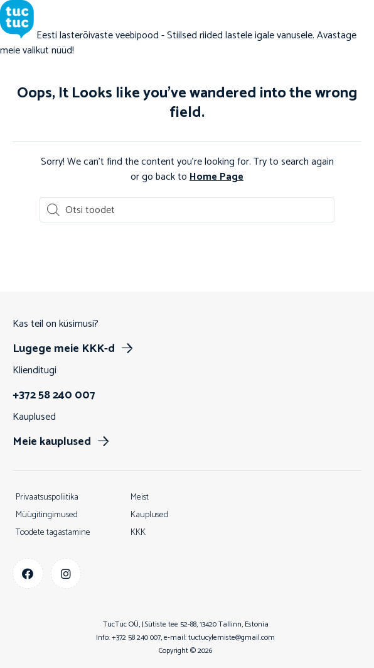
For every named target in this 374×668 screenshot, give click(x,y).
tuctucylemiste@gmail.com (231, 637)
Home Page (216, 176)
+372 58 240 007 (136, 637)
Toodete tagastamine (53, 532)
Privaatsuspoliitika (47, 497)
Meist (140, 497)
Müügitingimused (47, 515)
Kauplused (149, 515)
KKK (138, 532)
